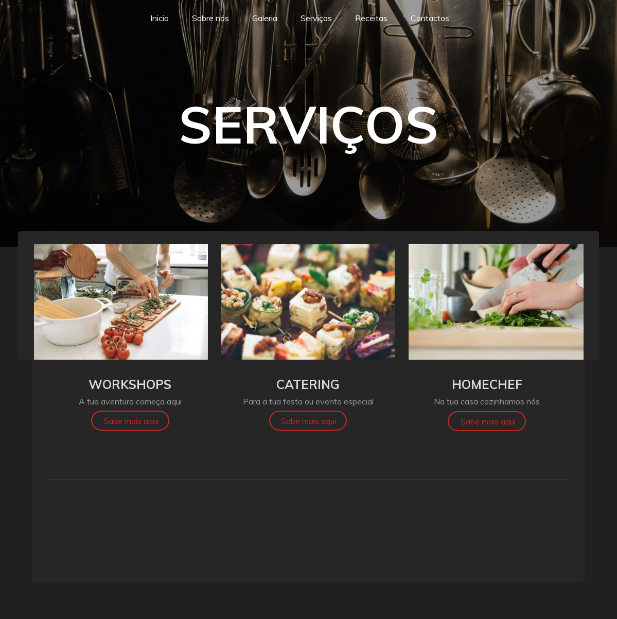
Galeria (264, 18)
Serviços (316, 18)
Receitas (371, 18)
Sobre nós (210, 18)
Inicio (159, 18)
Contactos (430, 18)
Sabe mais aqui (130, 421)
